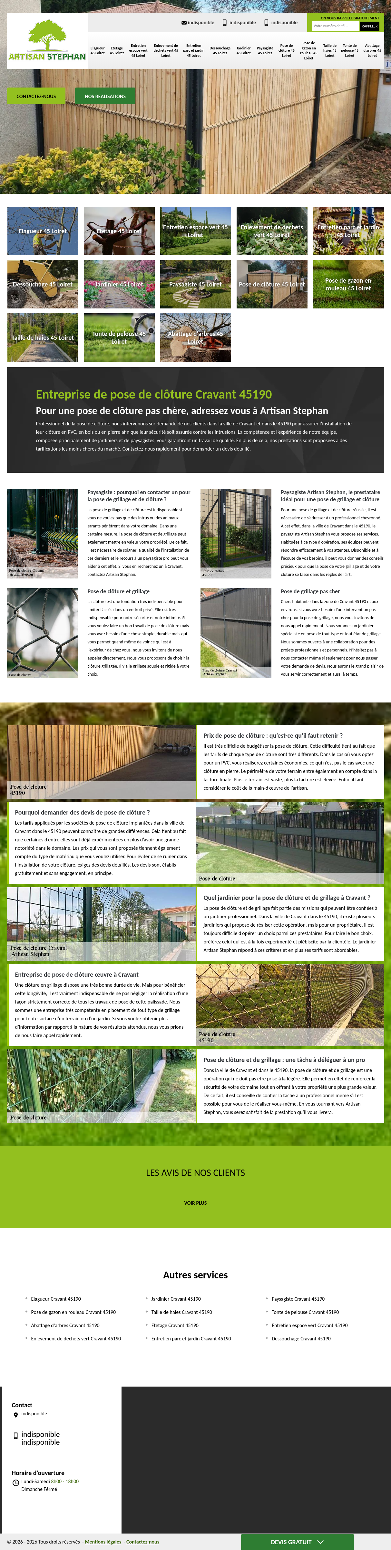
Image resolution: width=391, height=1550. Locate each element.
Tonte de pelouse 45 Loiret (349, 50)
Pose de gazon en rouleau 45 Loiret (308, 50)
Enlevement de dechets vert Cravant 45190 (76, 1339)
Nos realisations (105, 96)
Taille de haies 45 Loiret (330, 50)
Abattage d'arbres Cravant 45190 (65, 1325)
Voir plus (195, 1203)
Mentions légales (103, 1542)
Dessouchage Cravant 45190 (301, 1339)
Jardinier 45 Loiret (243, 51)
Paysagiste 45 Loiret (265, 51)
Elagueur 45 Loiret (98, 51)
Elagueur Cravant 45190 (56, 1299)
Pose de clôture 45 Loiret (287, 50)
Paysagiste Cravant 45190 (298, 1299)
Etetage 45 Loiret (117, 51)
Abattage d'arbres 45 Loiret (372, 50)
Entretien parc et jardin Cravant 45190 (191, 1339)
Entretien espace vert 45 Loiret (138, 50)
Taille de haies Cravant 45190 (182, 1312)
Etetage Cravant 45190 (175, 1325)
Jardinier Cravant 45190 (176, 1299)
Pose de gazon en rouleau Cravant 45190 (73, 1312)
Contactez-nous (36, 96)
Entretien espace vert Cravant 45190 (309, 1325)
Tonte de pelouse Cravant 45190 (305, 1312)
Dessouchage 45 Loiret (220, 51)
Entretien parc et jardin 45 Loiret (193, 50)
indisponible (197, 22)
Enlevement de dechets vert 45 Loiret (165, 50)
